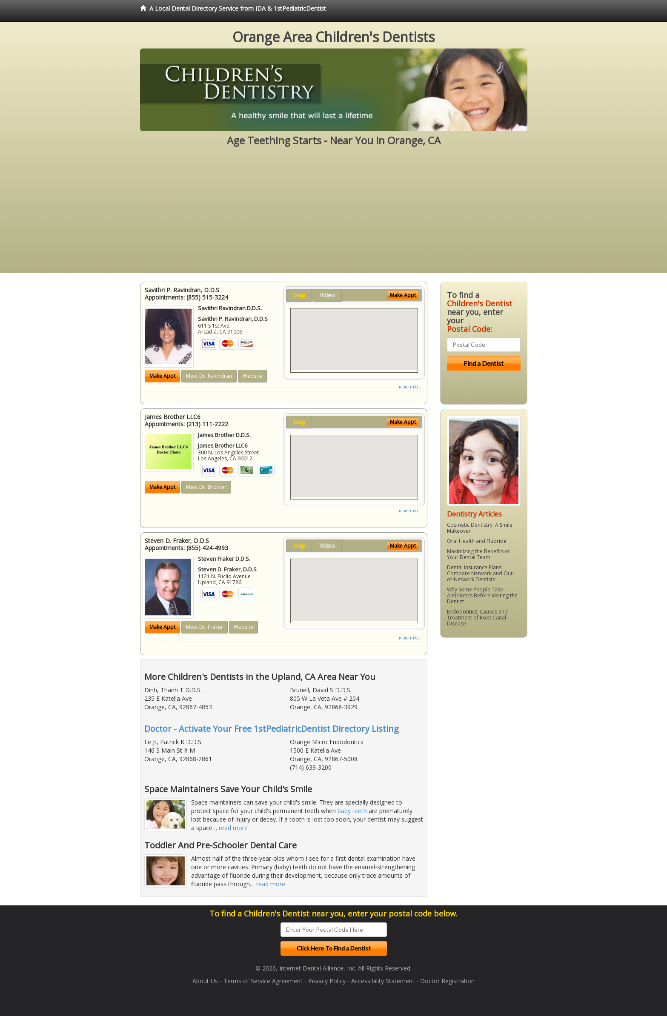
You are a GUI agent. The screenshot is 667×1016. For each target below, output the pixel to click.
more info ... (411, 387)
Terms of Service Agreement (263, 981)
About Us (205, 981)
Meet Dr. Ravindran (209, 376)
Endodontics (462, 611)
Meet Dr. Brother (206, 487)
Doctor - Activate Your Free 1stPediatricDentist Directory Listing (271, 728)
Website (252, 376)
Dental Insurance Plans (474, 567)
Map (299, 295)
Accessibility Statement (383, 981)
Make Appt (162, 376)
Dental (467, 557)
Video (327, 295)
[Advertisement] (333, 213)
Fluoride (497, 541)
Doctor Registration (447, 981)
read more (233, 828)
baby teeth (352, 811)
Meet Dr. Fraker (204, 627)
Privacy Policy (327, 981)
